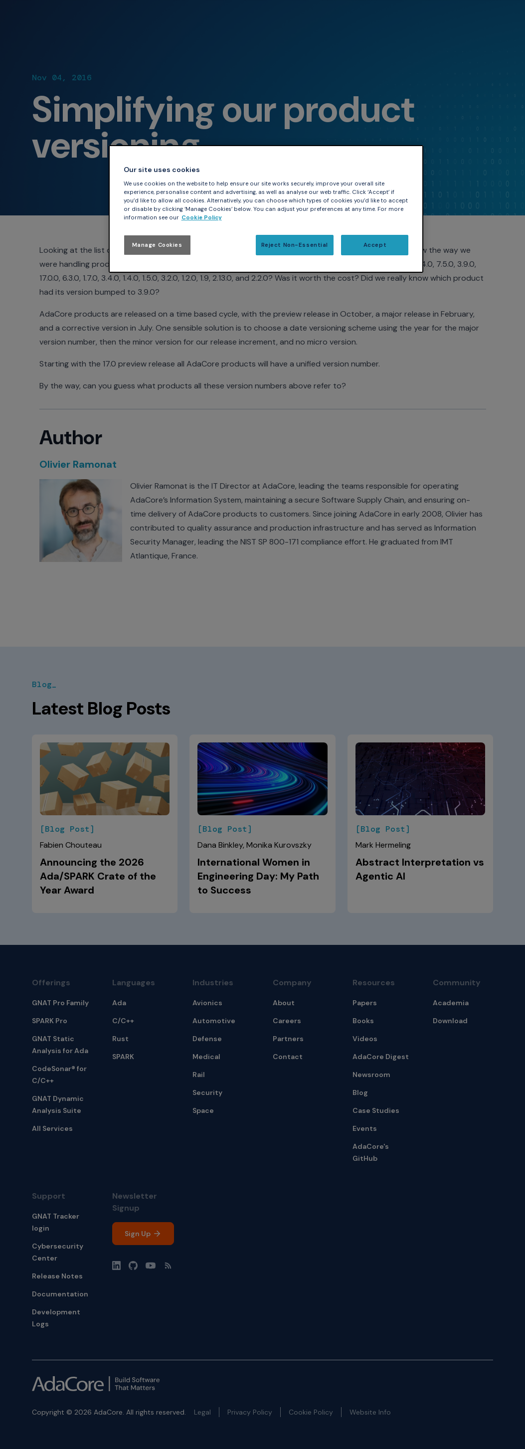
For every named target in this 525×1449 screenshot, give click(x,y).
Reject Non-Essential (294, 245)
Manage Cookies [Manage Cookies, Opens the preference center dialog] (157, 245)
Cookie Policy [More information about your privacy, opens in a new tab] (201, 217)
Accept (374, 245)
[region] (266, 209)
